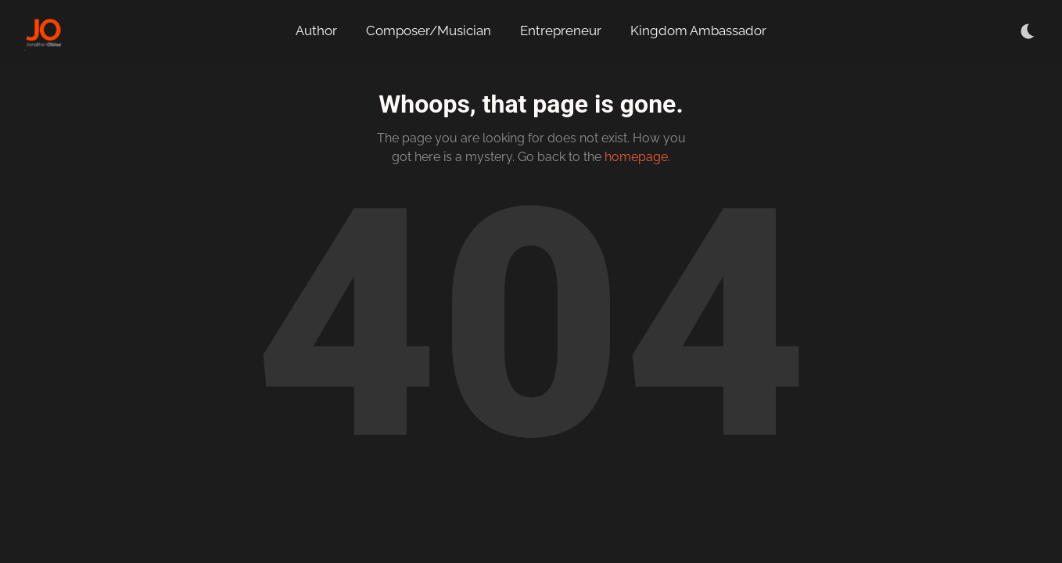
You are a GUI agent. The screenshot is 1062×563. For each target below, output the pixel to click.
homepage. (637, 156)
